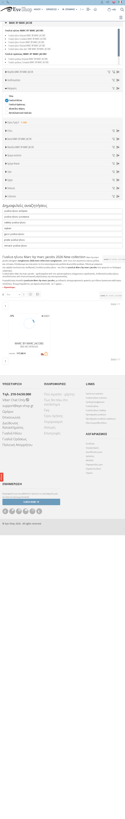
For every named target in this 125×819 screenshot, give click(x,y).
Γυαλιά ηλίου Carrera (96, 681)
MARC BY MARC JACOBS (19, 232)
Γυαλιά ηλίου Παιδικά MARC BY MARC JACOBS (26, 45)
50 (10, 83)
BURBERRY (14, 266)
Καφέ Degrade (17, 386)
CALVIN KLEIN (15, 270)
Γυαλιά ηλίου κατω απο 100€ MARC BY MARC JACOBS (29, 48)
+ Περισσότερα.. (8, 571)
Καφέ (13, 382)
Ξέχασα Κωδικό (93, 752)
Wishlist (89, 744)
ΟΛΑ (11, 79)
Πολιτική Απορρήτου (17, 729)
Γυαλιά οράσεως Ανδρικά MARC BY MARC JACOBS (28, 58)
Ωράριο (7, 695)
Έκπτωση (11, 443)
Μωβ (13, 338)
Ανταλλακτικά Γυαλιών (20, 143)
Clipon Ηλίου (16, 370)
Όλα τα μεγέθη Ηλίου (96, 706)
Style (9, 398)
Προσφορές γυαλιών (96, 698)
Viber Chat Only (15, 684)
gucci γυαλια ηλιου (14, 517)
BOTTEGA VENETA (17, 257)
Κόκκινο (14, 350)
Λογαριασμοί (53, 705)
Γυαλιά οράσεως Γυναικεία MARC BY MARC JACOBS (28, 62)
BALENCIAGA (14, 249)
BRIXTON (13, 262)
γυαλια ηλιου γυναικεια (16, 500)
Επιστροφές (52, 717)
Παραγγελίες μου (94, 748)
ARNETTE (13, 245)
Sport (11, 190)
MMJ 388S (13, 297)
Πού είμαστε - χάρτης (59, 678)
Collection (11, 467)
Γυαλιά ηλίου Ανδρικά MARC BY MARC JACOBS (26, 35)
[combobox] (13, 578)
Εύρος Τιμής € (17, 153)
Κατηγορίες (12, 119)
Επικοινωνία (11, 701)
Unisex (12, 186)
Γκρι (12, 374)
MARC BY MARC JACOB (20, 23)
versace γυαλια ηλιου (15, 529)
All (10, 406)
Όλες (13, 451)
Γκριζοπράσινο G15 (19, 390)
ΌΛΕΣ (11, 475)
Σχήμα (10, 422)
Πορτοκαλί (15, 342)
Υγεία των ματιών (94, 677)
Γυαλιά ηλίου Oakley (96, 694)
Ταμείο (89, 756)
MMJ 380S (13, 293)
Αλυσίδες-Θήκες (17, 139)
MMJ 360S (13, 289)
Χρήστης (90, 740)
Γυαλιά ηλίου (92, 690)
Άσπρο (13, 329)
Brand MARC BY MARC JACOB (19, 221)
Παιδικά (13, 202)
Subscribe (31, 785)
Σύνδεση (90, 727)
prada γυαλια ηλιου (14, 523)
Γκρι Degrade (17, 378)
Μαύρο (13, 346)
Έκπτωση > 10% (16, 455)
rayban (7, 512)
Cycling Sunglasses (95, 685)
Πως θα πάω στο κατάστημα (56, 686)
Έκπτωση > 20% (16, 459)
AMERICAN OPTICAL (18, 237)
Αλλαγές (50, 711)
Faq (46, 694)
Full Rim (13, 410)
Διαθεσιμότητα (13, 93)
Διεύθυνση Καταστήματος (13, 709)
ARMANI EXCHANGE (17, 241)
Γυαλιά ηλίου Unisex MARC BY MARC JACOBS (26, 42)
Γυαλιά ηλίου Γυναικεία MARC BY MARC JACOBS (27, 38)
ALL (12, 325)
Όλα (12, 109)
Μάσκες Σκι (14, 207)
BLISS (11, 253)
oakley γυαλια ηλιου (15, 506)
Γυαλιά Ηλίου (15, 131)
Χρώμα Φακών (13, 358)
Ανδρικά (13, 194)
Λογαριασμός (92, 731)
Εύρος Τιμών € (14, 161)
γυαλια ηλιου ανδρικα (15, 494)
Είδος (9, 174)
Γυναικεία (14, 198)
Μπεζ (13, 333)
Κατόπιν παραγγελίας (21, 105)
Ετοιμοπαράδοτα (19, 101)
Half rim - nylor (16, 414)
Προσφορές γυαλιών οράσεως (101, 702)
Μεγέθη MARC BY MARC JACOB (20, 72)
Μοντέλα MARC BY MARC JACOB (20, 277)
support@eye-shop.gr (18, 689)
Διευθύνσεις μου (94, 735)
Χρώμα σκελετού (14, 317)
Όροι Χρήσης (53, 700)
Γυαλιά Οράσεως (17, 135)
